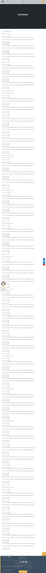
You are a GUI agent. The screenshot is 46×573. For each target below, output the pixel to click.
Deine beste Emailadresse (7, 570)
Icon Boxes (23, 14)
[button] (24, 2)
